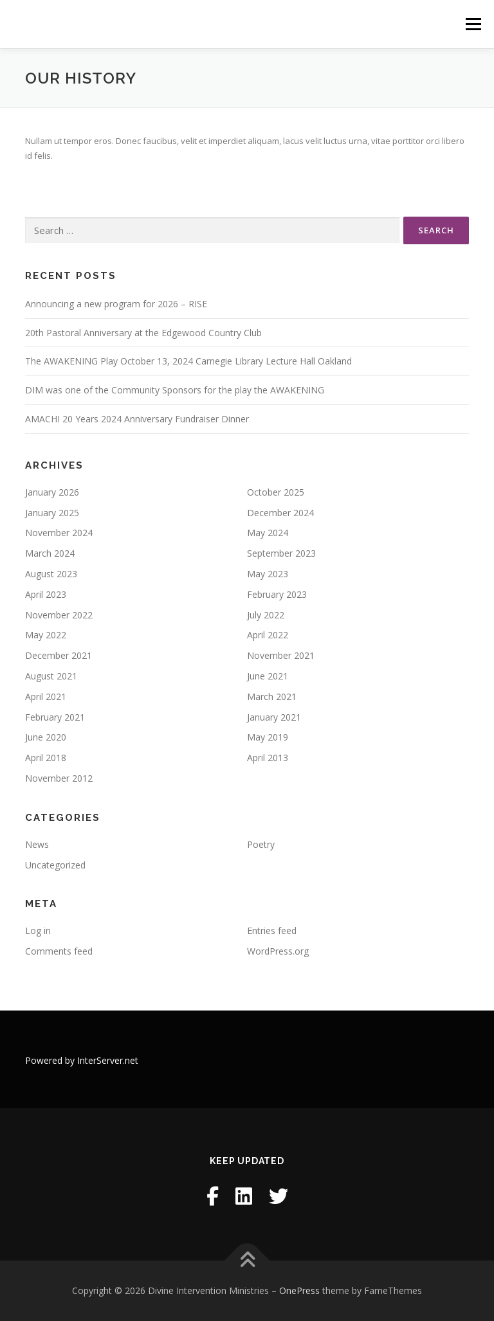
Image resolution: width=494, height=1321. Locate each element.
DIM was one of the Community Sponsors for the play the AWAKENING (174, 390)
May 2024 (267, 532)
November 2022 (59, 615)
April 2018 (45, 757)
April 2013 (267, 757)
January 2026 (52, 492)
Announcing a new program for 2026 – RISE (116, 304)
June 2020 (45, 737)
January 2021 (274, 717)
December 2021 (58, 655)
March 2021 (272, 696)
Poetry (261, 844)
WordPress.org (278, 951)
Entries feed (272, 930)
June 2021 (267, 676)
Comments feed (59, 951)
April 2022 (267, 635)
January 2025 (52, 513)
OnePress (299, 1290)
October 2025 (275, 492)
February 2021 (55, 717)
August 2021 (51, 676)
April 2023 (45, 594)
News (37, 844)
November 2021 (281, 655)
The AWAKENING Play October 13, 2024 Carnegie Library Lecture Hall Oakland (188, 361)
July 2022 (265, 615)
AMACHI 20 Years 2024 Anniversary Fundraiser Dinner (137, 419)
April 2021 (45, 696)
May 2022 (45, 635)
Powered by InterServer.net (81, 1060)
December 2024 (280, 513)
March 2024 (50, 553)
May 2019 (267, 737)
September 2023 (281, 553)
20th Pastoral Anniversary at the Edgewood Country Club (143, 333)
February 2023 (277, 594)
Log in (38, 930)
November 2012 (59, 778)
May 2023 (267, 574)
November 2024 (59, 532)
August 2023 (51, 574)
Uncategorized (55, 865)
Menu (473, 24)
